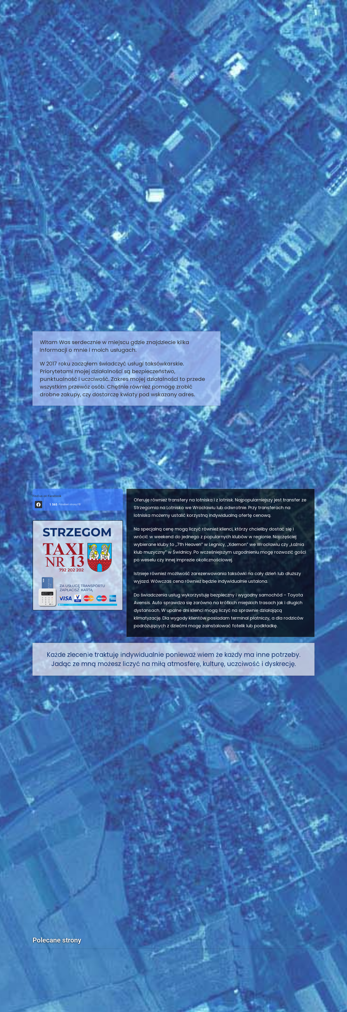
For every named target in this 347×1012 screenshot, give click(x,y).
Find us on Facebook (47, 496)
